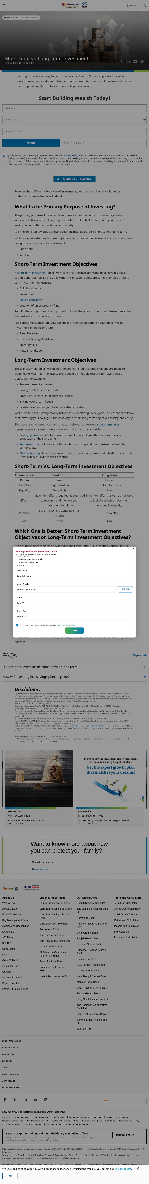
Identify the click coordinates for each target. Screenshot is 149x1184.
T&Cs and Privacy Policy (66, 625)
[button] (133, 548)
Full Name (22, 570)
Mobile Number (24, 584)
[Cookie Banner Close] (138, 1168)
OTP (19, 597)
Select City (22, 611)
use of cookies (123, 1169)
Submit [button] (74, 630)
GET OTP (125, 589)
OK (10, 1176)
